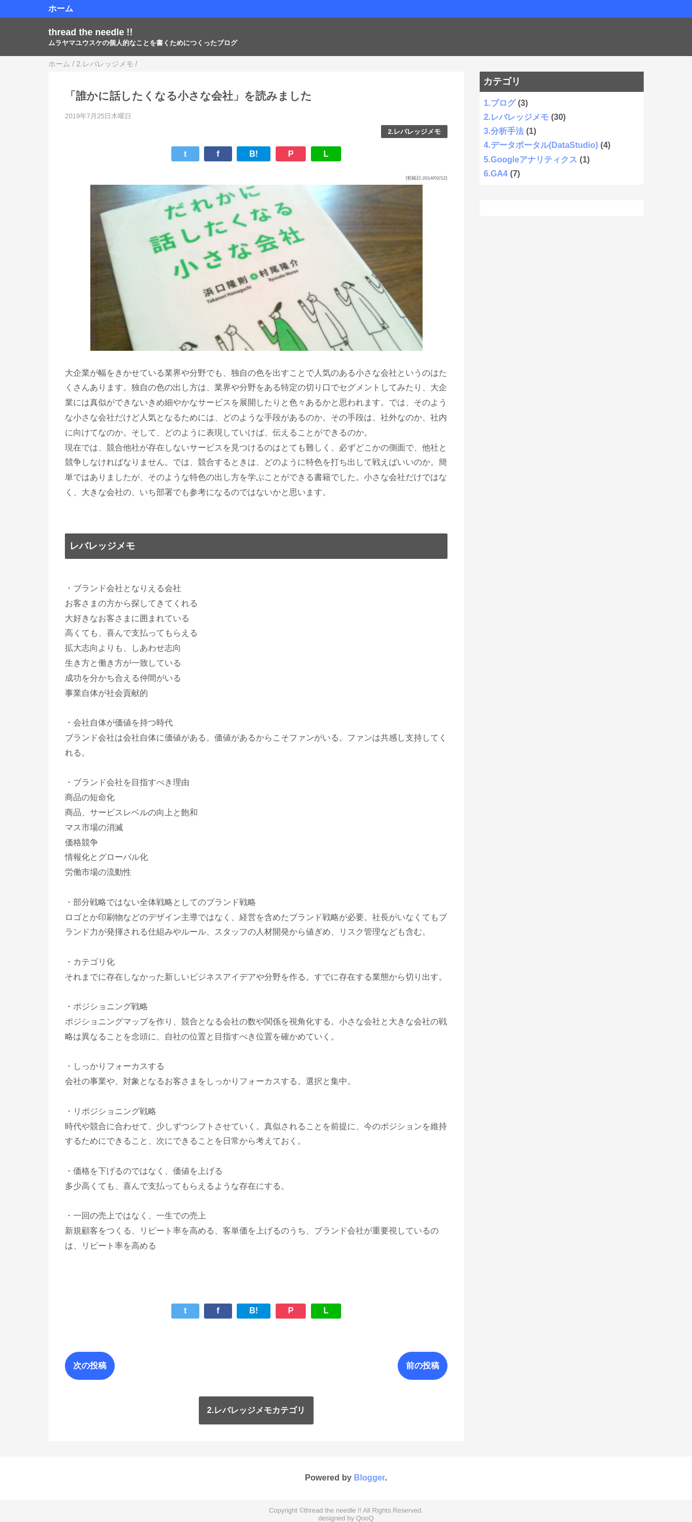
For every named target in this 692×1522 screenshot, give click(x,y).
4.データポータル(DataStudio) (541, 145)
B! (253, 153)
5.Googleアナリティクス (530, 159)
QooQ (365, 1518)
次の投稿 (89, 1365)
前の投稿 (422, 1365)
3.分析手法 (504, 131)
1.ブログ (499, 103)
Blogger (369, 1477)
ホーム (60, 8)
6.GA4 (496, 173)
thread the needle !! (90, 32)
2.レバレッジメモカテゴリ (256, 1410)
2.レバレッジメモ (414, 131)
